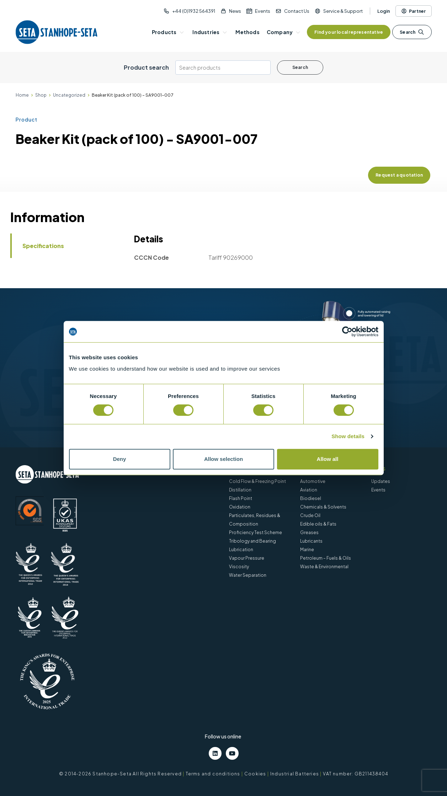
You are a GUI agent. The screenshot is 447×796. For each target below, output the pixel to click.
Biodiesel (310, 498)
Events (262, 11)
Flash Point (240, 498)
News (235, 11)
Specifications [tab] (43, 245)
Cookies (255, 773)
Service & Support (343, 11)
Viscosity (239, 566)
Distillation (240, 490)
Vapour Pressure (246, 558)
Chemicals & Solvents (323, 507)
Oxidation (239, 507)
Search (412, 32)
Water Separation (247, 575)
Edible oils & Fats (318, 524)
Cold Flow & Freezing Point (257, 481)
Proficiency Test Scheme (255, 532)
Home (22, 95)
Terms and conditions (213, 773)
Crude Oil (310, 515)
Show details (347, 436)
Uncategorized (69, 95)
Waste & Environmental (324, 566)
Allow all (328, 459)
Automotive (312, 481)
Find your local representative (348, 32)
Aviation (308, 490)
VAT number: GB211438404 (355, 773)
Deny (119, 459)
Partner (413, 11)
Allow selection (223, 459)
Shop (41, 95)
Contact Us (296, 11)
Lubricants (311, 541)
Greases (309, 532)
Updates (380, 481)
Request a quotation (399, 175)
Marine (307, 549)
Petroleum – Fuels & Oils (325, 558)
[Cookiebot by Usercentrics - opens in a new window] (347, 331)
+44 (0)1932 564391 (193, 11)
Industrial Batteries (294, 773)
